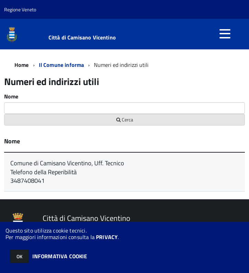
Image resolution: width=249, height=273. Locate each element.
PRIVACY (107, 237)
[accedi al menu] (224, 33)
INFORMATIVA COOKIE (59, 256)
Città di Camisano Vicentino (82, 37)
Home (21, 65)
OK (19, 256)
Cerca (124, 119)
